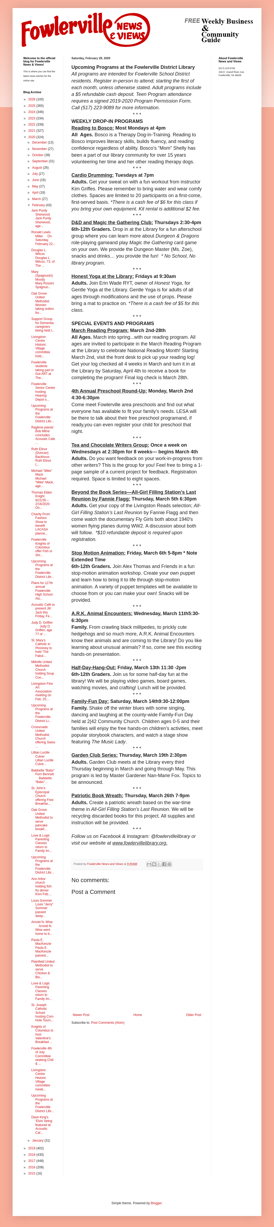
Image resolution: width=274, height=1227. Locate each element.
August (37, 168)
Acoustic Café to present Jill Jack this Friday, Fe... (43, 610)
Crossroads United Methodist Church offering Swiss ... (43, 736)
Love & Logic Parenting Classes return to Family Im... (41, 843)
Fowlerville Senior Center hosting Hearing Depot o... (43, 391)
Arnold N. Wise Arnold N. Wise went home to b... (42, 927)
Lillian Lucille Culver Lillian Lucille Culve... (42, 758)
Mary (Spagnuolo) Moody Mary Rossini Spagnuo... (42, 279)
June (36, 180)
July (35, 174)
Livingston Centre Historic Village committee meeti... (40, 1079)
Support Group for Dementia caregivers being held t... (43, 324)
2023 (32, 118)
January (38, 1140)
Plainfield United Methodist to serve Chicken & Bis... (43, 969)
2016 (32, 1167)
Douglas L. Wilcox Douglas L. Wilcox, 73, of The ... (43, 258)
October (38, 155)
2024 (32, 112)
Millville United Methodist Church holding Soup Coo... (42, 669)
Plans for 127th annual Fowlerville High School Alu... (42, 590)
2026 (32, 99)
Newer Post (81, 1015)
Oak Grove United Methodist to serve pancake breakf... (42, 819)
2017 (32, 1161)
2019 (32, 1148)
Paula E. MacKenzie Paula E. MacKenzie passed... (43, 947)
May (35, 186)
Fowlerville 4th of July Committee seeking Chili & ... (42, 1056)
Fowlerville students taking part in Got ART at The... (42, 370)
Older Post (193, 1015)
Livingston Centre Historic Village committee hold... (41, 346)
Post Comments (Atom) (107, 1023)
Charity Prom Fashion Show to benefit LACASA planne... (40, 523)
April (35, 192)
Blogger (156, 1203)
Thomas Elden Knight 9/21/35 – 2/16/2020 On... (42, 500)
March (37, 199)
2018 (32, 1155)
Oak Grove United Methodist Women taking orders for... (42, 303)
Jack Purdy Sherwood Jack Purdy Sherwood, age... (42, 218)
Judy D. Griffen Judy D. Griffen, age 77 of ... (42, 628)
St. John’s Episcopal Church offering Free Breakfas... (42, 796)
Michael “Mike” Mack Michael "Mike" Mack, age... (42, 478)
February (39, 205)
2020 (32, 137)
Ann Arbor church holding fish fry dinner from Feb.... (41, 886)
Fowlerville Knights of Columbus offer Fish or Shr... (41, 547)
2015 (32, 1173)
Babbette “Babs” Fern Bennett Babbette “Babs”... (43, 776)
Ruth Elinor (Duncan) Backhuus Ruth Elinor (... (42, 456)
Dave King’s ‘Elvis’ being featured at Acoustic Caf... (41, 1125)
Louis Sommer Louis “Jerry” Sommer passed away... (43, 908)
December (40, 142)
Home (138, 1015)
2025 (32, 106)
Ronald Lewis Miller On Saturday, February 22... (43, 238)
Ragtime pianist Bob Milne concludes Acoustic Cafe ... (43, 435)
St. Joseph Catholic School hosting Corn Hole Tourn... (42, 1012)
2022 (32, 124)
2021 (32, 131)
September (40, 161)
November (40, 149)
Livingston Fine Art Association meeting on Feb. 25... (42, 691)
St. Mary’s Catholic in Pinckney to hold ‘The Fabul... (41, 648)
